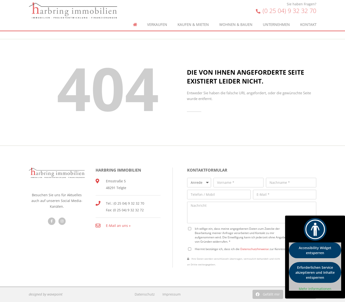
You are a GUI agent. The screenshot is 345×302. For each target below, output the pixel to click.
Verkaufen (157, 17)
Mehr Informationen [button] (315, 289)
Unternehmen (276, 17)
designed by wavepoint (46, 294)
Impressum (171, 294)
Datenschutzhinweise (254, 249)
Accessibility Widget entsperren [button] (315, 250)
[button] (268, 294)
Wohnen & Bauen (236, 17)
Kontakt (308, 17)
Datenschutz (145, 294)
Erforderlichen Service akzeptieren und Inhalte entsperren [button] (315, 272)
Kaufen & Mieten (193, 17)
